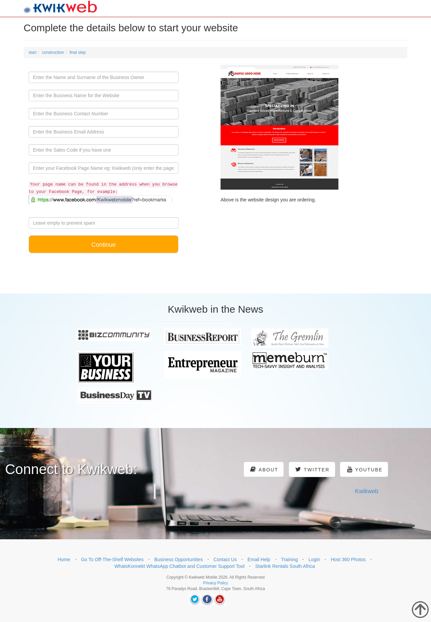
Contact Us (225, 559)
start (32, 52)
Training (289, 559)
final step (77, 52)
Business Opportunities (178, 559)
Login (314, 559)
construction (53, 52)
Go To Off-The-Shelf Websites (112, 559)
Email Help (258, 559)
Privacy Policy (215, 583)
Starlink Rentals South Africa (285, 566)
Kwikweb (366, 491)
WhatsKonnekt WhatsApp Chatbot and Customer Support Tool (179, 566)
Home (64, 559)
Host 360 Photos (348, 559)
